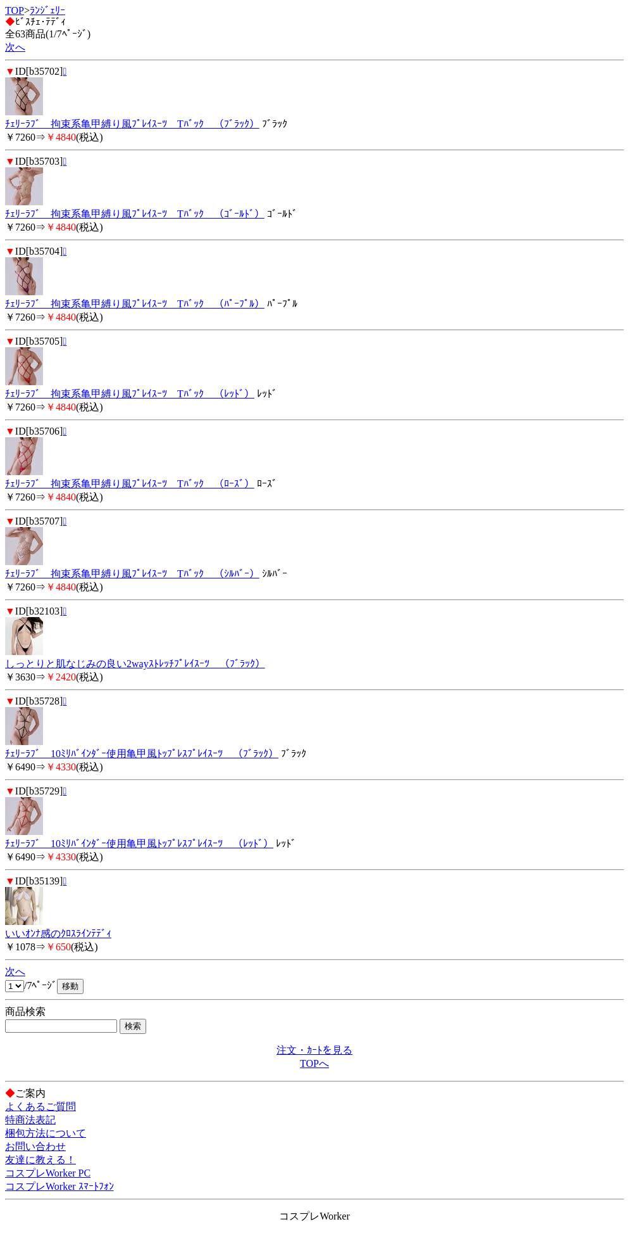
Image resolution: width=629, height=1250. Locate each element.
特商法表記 (30, 1119)
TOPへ (314, 1063)
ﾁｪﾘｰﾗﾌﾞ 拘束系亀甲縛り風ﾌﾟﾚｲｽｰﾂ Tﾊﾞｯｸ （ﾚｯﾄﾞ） (129, 393)
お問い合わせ (35, 1146)
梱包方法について (45, 1133)
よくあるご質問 (40, 1106)
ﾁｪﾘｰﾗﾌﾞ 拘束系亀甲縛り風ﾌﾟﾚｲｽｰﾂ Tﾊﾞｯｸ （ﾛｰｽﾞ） (129, 483)
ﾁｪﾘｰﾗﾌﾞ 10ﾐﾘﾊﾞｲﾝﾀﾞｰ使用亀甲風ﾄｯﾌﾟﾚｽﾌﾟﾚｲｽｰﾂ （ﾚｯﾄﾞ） (139, 843)
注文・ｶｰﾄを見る (314, 1050)
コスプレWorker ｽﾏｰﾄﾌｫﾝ (59, 1186)
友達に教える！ (40, 1159)
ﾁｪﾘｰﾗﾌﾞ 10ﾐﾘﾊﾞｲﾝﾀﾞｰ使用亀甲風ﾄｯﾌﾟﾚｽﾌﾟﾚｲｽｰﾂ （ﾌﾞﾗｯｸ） (141, 753)
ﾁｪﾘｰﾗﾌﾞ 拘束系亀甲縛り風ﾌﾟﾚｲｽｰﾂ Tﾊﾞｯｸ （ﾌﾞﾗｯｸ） (132, 123)
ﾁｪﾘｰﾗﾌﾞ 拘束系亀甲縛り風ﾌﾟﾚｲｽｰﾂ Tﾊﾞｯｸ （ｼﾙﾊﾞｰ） (132, 573)
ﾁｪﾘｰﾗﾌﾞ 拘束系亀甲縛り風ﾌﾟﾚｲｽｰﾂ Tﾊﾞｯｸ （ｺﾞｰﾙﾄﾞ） (135, 213)
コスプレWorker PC (47, 1173)
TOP (14, 10)
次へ (15, 47)
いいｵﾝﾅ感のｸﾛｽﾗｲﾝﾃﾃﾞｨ (58, 933)
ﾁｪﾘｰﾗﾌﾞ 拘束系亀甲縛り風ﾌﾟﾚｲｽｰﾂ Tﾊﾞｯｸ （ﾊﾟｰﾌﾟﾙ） (135, 303)
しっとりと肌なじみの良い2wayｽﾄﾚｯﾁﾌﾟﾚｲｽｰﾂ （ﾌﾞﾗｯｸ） (135, 663)
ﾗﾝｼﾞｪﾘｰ (47, 10)
